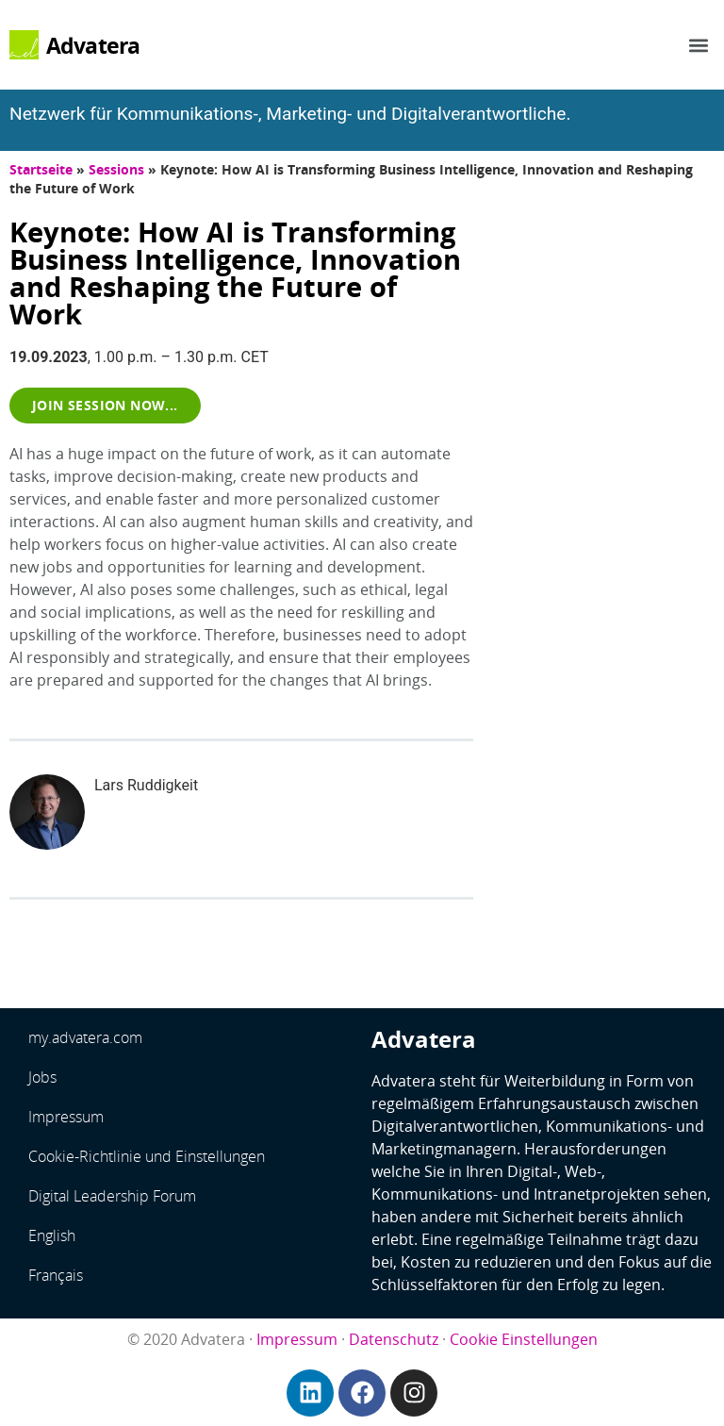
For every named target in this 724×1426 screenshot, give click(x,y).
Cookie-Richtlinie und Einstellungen (146, 1156)
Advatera (93, 45)
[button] (699, 44)
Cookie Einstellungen (524, 1339)
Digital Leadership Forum (112, 1196)
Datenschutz (393, 1339)
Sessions (116, 169)
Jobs (42, 1077)
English (51, 1235)
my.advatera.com (85, 1037)
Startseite (41, 169)
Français (55, 1275)
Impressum (66, 1116)
